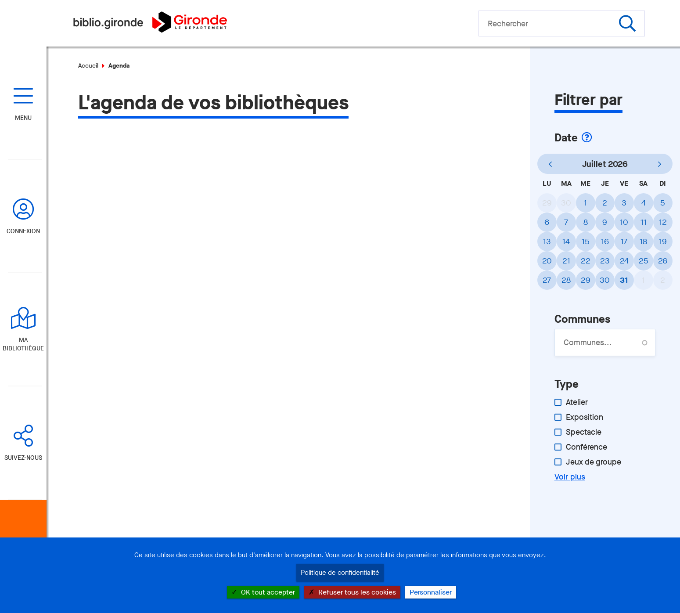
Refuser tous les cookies (352, 592)
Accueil (88, 65)
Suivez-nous (23, 458)
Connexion (23, 231)
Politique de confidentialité (340, 572)
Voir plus (569, 477)
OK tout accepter (263, 592)
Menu (23, 118)
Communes (582, 319)
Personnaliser (431, 592)
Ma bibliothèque (23, 344)
